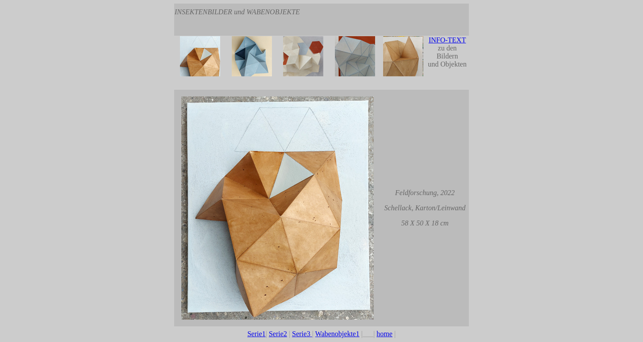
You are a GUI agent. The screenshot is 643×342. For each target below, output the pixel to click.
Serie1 (256, 334)
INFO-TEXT (447, 40)
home (384, 334)
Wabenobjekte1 (337, 334)
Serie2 (278, 334)
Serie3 (302, 334)
